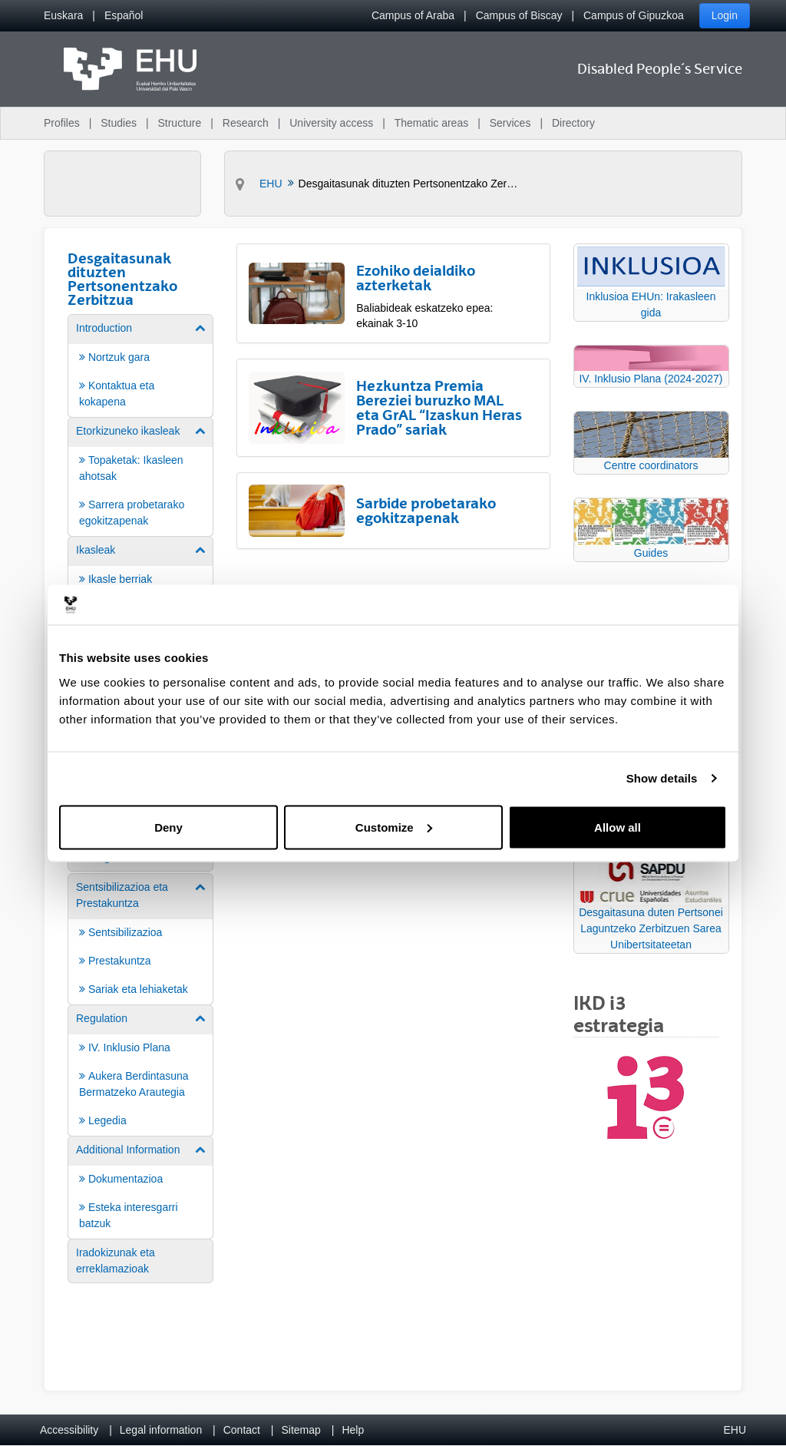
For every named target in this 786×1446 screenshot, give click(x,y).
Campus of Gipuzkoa (633, 15)
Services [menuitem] (510, 123)
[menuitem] (63, 15)
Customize (393, 826)
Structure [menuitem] (179, 123)
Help (353, 1430)
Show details (662, 778)
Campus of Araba (413, 15)
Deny (168, 826)
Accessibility (69, 1430)
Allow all (617, 826)
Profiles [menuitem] (62, 123)
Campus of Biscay (519, 15)
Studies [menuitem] (119, 123)
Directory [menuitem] (573, 123)
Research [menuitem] (246, 123)
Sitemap (301, 1430)
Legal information (161, 1430)
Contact (241, 1430)
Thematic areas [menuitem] (431, 123)
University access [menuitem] (331, 123)
